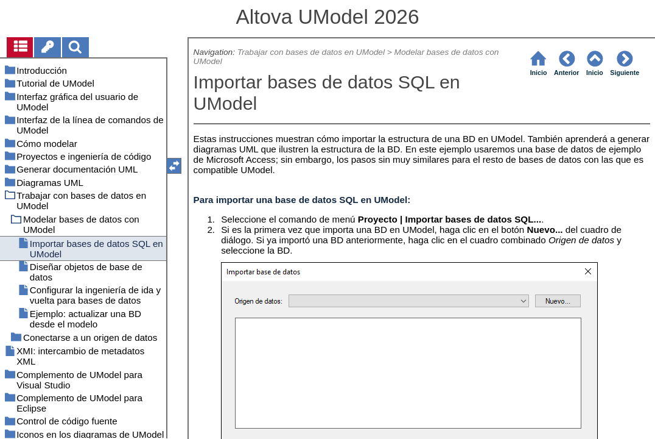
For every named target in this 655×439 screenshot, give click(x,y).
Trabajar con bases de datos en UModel (311, 52)
